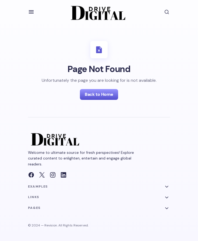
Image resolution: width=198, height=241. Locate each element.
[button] (31, 12)
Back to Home (99, 94)
